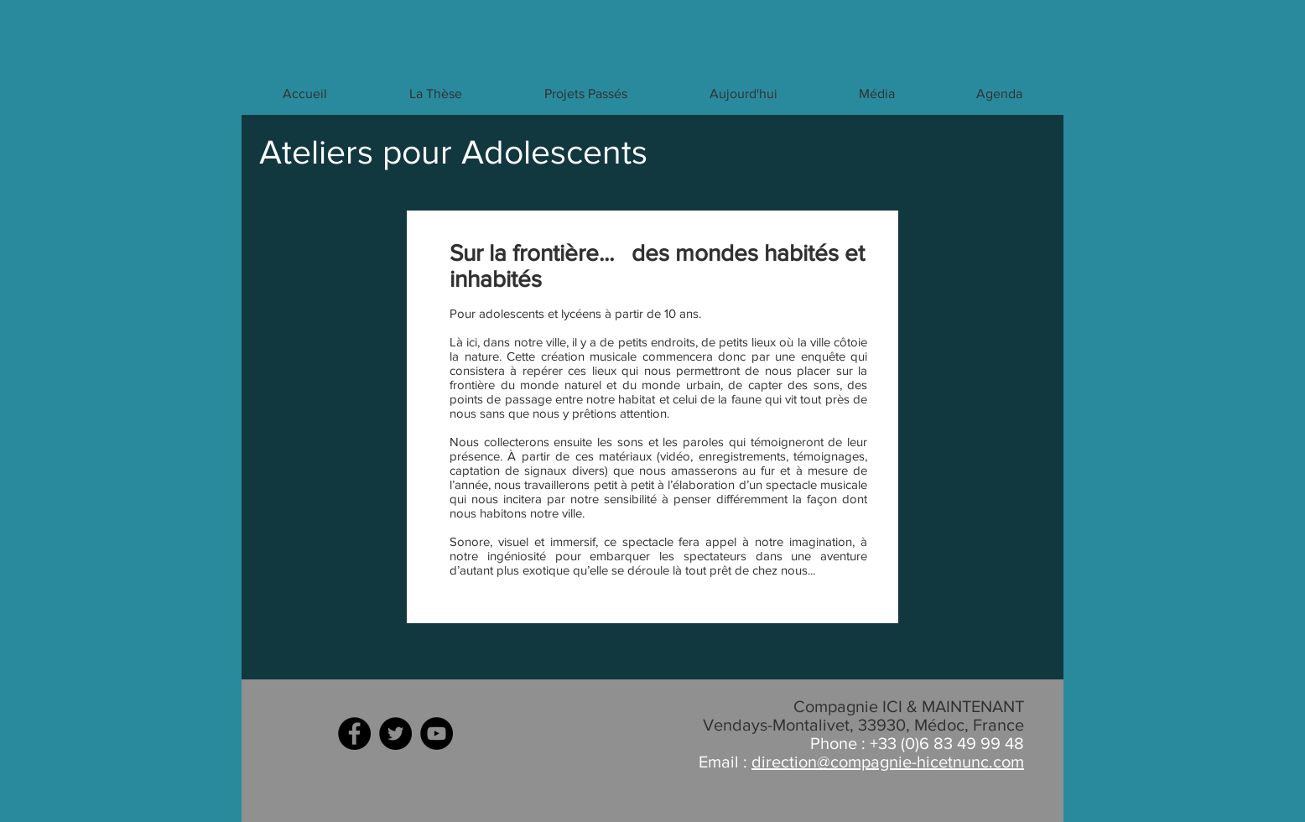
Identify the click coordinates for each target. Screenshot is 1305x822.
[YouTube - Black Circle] (436, 733)
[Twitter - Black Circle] (395, 733)
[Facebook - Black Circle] (354, 733)
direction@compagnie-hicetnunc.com (887, 761)
